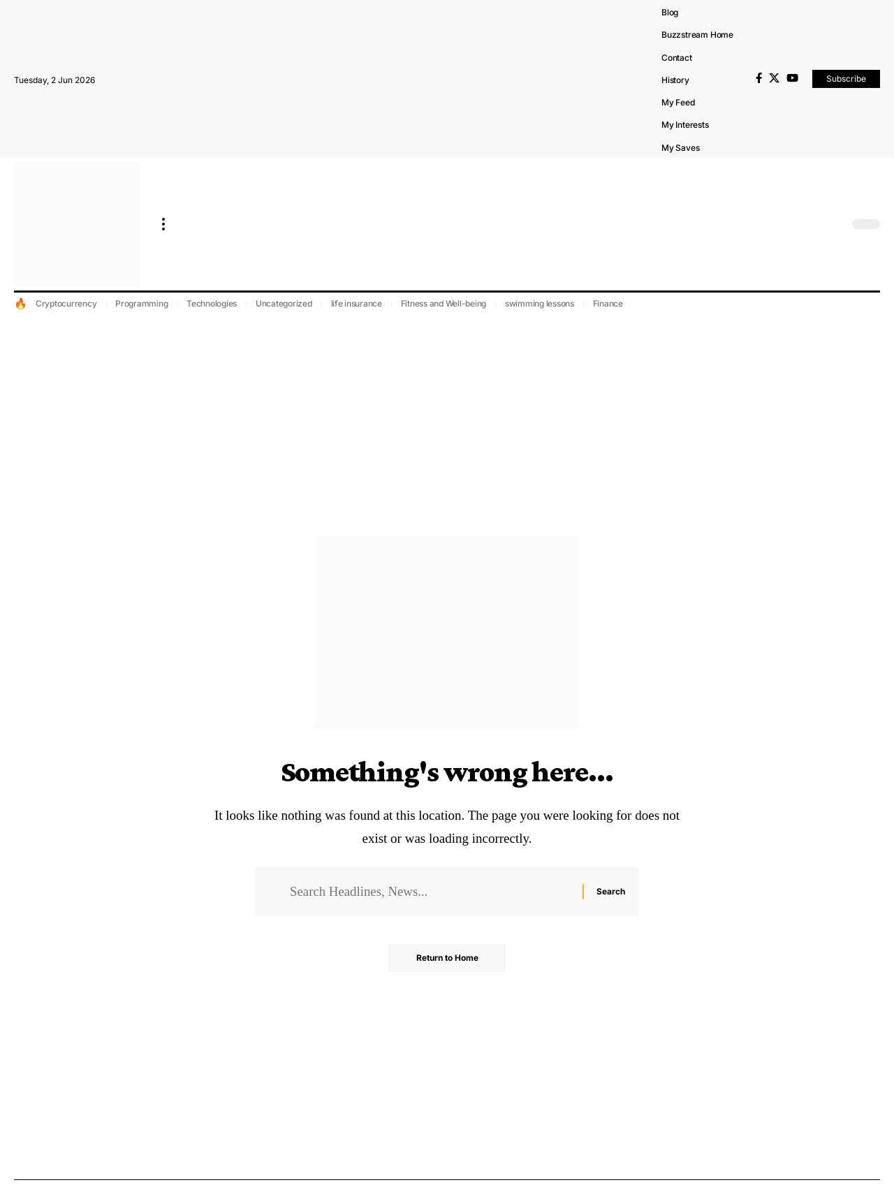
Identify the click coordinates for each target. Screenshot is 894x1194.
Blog (669, 12)
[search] (835, 224)
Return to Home (447, 958)
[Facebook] (758, 78)
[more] (163, 224)
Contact (676, 57)
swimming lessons (539, 303)
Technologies (211, 303)
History (675, 80)
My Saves (680, 147)
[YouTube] (792, 78)
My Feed (678, 102)
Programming (141, 303)
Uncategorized (284, 303)
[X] (774, 78)
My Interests (685, 124)
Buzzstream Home (697, 34)
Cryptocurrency (66, 303)
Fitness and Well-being (444, 303)
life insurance (357, 303)
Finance (608, 303)
